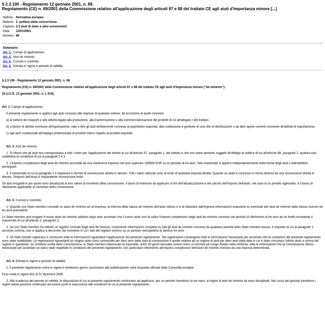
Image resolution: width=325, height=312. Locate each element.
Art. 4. (8, 261)
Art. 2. (8, 146)
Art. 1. (6, 107)
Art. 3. (8, 200)
